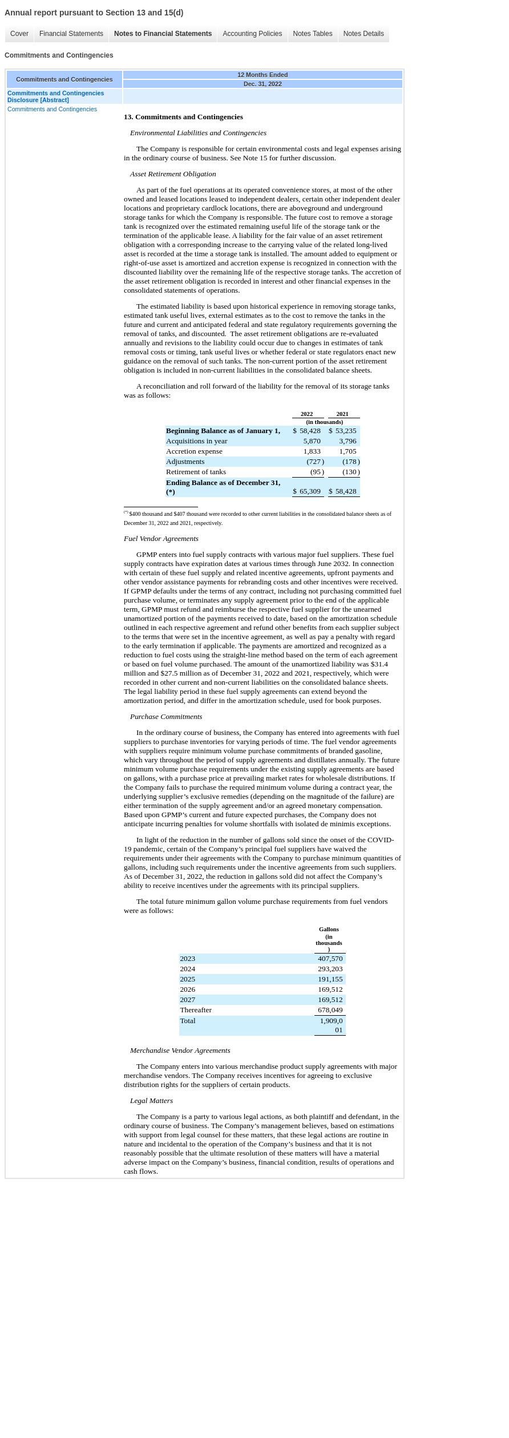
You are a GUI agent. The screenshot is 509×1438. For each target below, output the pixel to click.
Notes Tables (313, 34)
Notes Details (364, 34)
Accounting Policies (252, 34)
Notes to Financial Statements (163, 34)
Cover (19, 34)
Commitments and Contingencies (52, 109)
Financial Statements (71, 34)
